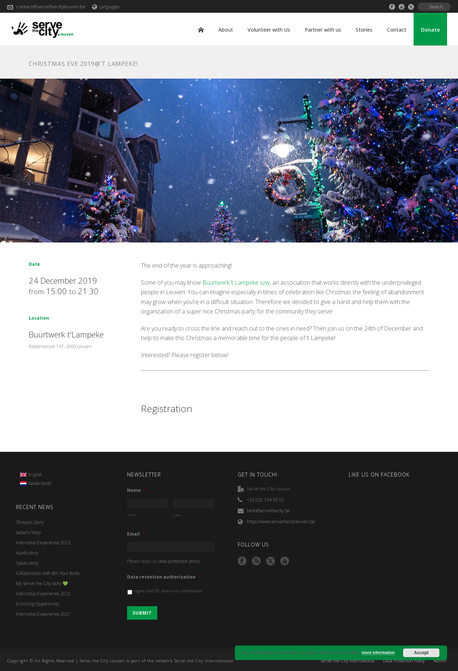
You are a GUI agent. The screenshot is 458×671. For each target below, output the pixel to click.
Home (201, 30)
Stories (364, 29)
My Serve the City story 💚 (42, 583)
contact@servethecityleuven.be (51, 6)
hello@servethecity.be (268, 511)
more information (378, 652)
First (131, 515)
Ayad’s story (27, 553)
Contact (396, 29)
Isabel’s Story (28, 532)
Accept (421, 652)
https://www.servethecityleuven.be (281, 521)
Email (136, 534)
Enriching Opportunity (37, 604)
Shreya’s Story (30, 522)
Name (136, 490)
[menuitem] (35, 474)
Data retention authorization (164, 577)
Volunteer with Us (269, 29)
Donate (430, 29)
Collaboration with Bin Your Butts (47, 573)
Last (177, 515)
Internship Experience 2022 (43, 594)
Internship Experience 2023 (43, 543)
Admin (440, 661)
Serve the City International (347, 661)
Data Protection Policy (404, 661)
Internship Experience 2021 (43, 614)
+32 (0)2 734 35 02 (265, 500)
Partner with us (323, 29)
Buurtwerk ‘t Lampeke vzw (236, 283)
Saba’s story (27, 563)
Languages (105, 7)
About (225, 29)
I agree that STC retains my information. (168, 590)
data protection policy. (180, 561)
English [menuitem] (35, 474)
